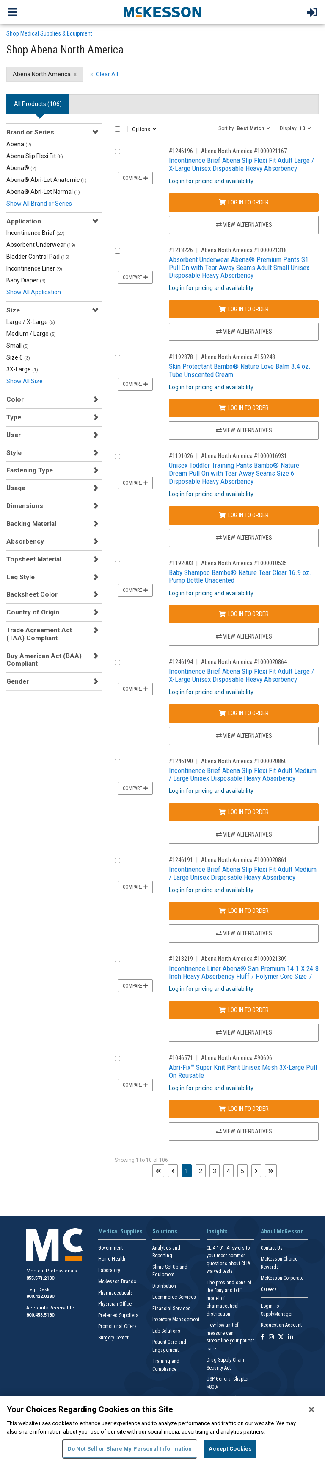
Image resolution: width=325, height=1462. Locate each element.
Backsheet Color (32, 594)
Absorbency (25, 541)
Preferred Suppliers (118, 1315)
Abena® (21, 168)
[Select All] (117, 129)
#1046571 (181, 1058)
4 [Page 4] (228, 1171)
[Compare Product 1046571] (117, 1058)
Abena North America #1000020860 (244, 761)
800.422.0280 (40, 1296)
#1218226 (181, 250)
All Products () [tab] (38, 103)
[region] (162, 1429)
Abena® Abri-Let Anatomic (46, 179)
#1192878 (181, 357)
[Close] (311, 1409)
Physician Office (115, 1304)
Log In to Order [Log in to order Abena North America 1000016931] (244, 515)
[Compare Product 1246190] (117, 761)
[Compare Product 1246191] (117, 860)
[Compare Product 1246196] (117, 151)
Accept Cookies (230, 1448)
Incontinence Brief (35, 232)
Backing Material (31, 523)
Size (13, 310)
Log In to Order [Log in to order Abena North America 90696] (244, 1108)
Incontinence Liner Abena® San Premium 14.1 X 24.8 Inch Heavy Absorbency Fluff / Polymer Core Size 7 (244, 972)
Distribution (164, 1286)
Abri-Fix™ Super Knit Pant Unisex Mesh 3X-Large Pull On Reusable (243, 1071)
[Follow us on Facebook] (262, 1338)
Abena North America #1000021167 (244, 151)
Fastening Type (29, 470)
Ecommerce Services (174, 1297)
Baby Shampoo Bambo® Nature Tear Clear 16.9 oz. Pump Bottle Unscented (240, 576)
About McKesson (282, 1231)
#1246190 (181, 761)
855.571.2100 (40, 1278)
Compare (135, 178)
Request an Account (281, 1325)
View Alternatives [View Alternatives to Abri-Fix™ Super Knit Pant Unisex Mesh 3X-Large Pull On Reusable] (244, 1131)
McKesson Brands (117, 1281)
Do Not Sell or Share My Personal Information (130, 1448)
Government (110, 1248)
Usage (15, 488)
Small (17, 345)
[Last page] (271, 1170)
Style (14, 453)
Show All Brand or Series (39, 203)
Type (13, 417)
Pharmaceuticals (115, 1293)
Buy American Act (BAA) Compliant (44, 659)
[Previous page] (173, 1170)
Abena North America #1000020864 (244, 661)
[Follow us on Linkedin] (290, 1338)
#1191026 (181, 455)
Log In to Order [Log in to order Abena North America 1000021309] (244, 1010)
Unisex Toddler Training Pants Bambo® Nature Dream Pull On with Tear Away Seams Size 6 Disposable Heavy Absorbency (234, 473)
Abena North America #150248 (238, 357)
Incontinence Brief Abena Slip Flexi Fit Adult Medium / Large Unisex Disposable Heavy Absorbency (243, 774)
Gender (17, 681)
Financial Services (171, 1308)
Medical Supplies (120, 1231)
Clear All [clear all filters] (107, 74)
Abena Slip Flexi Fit (34, 156)
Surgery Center (113, 1338)
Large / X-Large (30, 321)
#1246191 (181, 860)
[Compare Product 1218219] (117, 959)
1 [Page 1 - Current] (188, 1170)
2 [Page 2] (200, 1171)
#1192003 (181, 563)
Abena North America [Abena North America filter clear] (42, 74)
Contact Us (272, 1248)
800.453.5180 (40, 1315)
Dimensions (24, 506)
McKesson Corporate (282, 1278)
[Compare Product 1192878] (117, 357)
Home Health (111, 1259)
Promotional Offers (117, 1326)
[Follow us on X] (281, 1338)
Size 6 (18, 357)
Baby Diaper (26, 280)
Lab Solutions (166, 1331)
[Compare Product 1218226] (117, 251)
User (13, 435)
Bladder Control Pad (37, 256)
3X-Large (22, 369)
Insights (217, 1231)
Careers (269, 1289)
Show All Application (33, 292)
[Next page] (256, 1170)
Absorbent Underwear (40, 244)
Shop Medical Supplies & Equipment (49, 33)
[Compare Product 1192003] (117, 563)
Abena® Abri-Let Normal (43, 191)
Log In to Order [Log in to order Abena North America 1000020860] (244, 812)
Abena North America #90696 (236, 1058)
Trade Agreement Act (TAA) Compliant (39, 634)
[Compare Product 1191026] (117, 456)
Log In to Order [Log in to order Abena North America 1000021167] (244, 202)
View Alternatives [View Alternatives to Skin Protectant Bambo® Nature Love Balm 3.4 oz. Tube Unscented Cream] (244, 430)
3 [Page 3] (214, 1171)
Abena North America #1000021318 (244, 250)
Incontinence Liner (34, 268)
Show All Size (24, 381)
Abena (18, 144)
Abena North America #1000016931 (244, 455)
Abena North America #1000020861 (244, 860)
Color (15, 399)
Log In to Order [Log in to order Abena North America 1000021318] (244, 309)
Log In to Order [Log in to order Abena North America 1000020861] (244, 910)
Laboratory (109, 1270)
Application (23, 221)
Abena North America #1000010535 (244, 563)
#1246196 (181, 151)
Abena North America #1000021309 (244, 958)
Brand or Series (30, 132)
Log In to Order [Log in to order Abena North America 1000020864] (244, 713)
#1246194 (181, 661)
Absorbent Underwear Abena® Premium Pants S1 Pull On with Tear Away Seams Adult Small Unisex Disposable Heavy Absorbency (239, 267)
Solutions (164, 1231)
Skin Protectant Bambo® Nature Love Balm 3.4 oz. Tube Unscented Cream (240, 370)
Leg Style (20, 577)
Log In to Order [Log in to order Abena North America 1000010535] (244, 614)
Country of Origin (32, 612)
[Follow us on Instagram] (271, 1338)
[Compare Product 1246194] (117, 662)
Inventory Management (175, 1319)
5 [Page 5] (242, 1171)
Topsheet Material (33, 559)
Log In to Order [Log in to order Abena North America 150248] (244, 408)
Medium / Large (31, 333)
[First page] (158, 1170)
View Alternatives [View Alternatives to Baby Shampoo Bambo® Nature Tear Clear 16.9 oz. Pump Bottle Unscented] (244, 636)
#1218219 (181, 958)
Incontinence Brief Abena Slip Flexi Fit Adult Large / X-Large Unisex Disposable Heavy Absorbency (241, 164)
